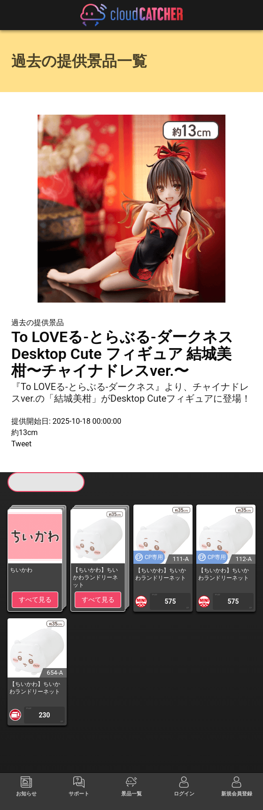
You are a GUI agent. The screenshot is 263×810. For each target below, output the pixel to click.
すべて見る (35, 599)
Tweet (21, 443)
